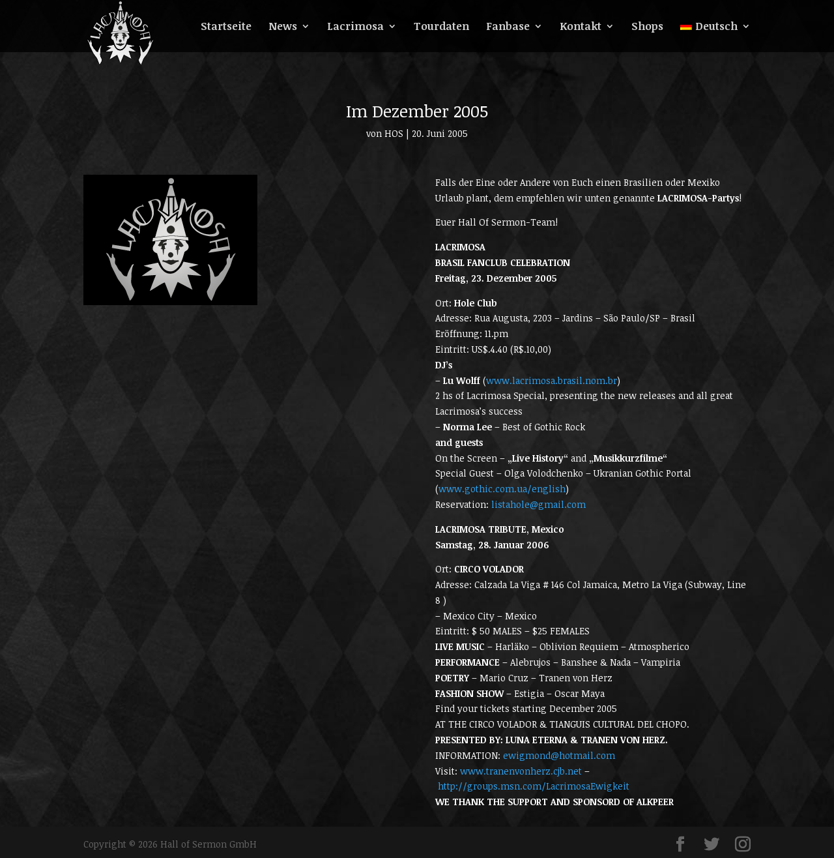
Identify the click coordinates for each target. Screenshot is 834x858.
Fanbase (508, 27)
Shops (647, 27)
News (282, 27)
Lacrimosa (355, 27)
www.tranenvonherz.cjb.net (521, 771)
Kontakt (580, 27)
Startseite (226, 27)
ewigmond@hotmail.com (559, 755)
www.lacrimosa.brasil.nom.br (551, 380)
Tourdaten (441, 27)
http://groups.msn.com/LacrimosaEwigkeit (533, 786)
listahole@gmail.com (538, 504)
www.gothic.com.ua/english (502, 488)
